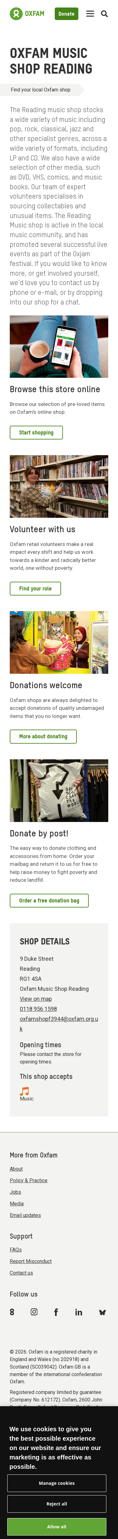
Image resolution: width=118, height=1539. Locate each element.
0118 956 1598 (38, 1009)
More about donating (43, 737)
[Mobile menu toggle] (90, 14)
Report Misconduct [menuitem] (31, 1261)
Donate (67, 14)
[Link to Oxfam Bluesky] (102, 1312)
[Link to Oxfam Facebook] (57, 1312)
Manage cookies (57, 1488)
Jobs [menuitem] (15, 1192)
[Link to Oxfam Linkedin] (79, 1312)
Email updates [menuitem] (25, 1215)
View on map (36, 999)
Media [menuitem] (17, 1204)
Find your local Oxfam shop (40, 90)
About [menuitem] (16, 1169)
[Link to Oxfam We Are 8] (13, 1312)
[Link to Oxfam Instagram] (34, 1312)
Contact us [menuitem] (21, 1273)
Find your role (35, 589)
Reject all (57, 1509)
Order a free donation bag (49, 901)
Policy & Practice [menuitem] (29, 1180)
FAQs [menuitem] (16, 1250)
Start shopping (36, 433)
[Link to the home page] (27, 13)
